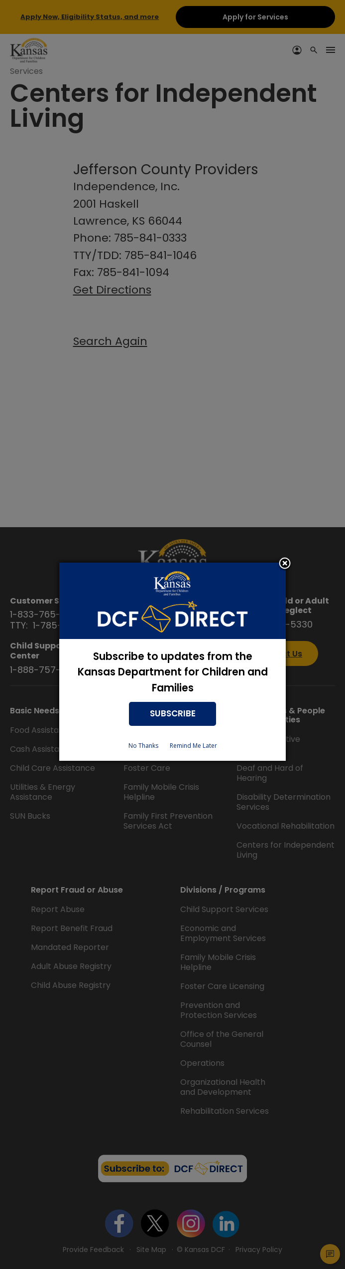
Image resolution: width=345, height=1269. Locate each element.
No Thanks (143, 745)
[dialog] (172, 662)
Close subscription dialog (284, 564)
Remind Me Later (193, 745)
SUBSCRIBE (173, 713)
